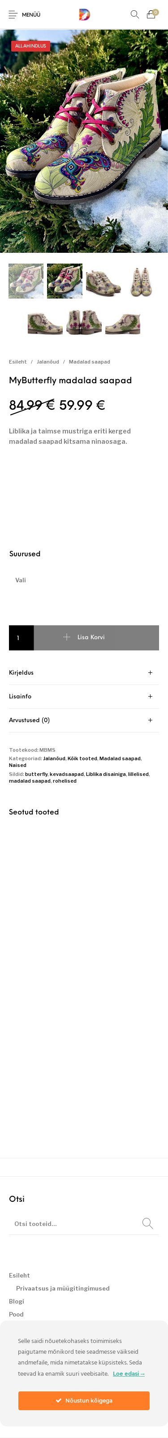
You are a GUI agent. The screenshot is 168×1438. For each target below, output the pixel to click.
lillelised (138, 775)
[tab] (84, 674)
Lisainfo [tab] (20, 698)
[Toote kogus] (21, 638)
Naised (17, 766)
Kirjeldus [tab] (21, 674)
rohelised (65, 782)
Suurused (25, 555)
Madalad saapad (89, 363)
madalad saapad (30, 782)
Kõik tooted (82, 759)
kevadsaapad (67, 775)
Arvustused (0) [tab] (29, 721)
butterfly (36, 775)
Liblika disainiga (106, 775)
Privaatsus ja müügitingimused (63, 1289)
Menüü (31, 15)
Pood (16, 1315)
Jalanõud (48, 363)
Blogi (16, 1302)
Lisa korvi (91, 638)
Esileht (18, 363)
